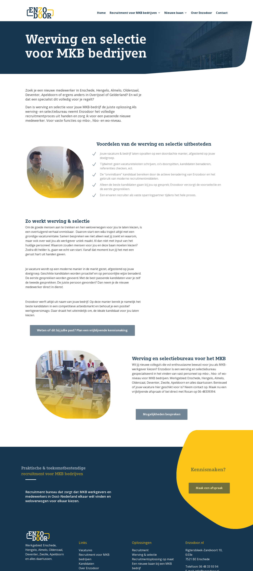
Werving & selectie (144, 555)
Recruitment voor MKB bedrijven (133, 13)
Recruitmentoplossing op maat (153, 559)
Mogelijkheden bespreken (166, 414)
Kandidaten (86, 564)
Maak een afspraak (212, 488)
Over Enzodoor (201, 13)
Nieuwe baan (173, 13)
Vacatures (85, 550)
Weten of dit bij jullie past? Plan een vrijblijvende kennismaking (88, 330)
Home (101, 13)
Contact (222, 13)
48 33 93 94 (210, 566)
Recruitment (140, 550)
